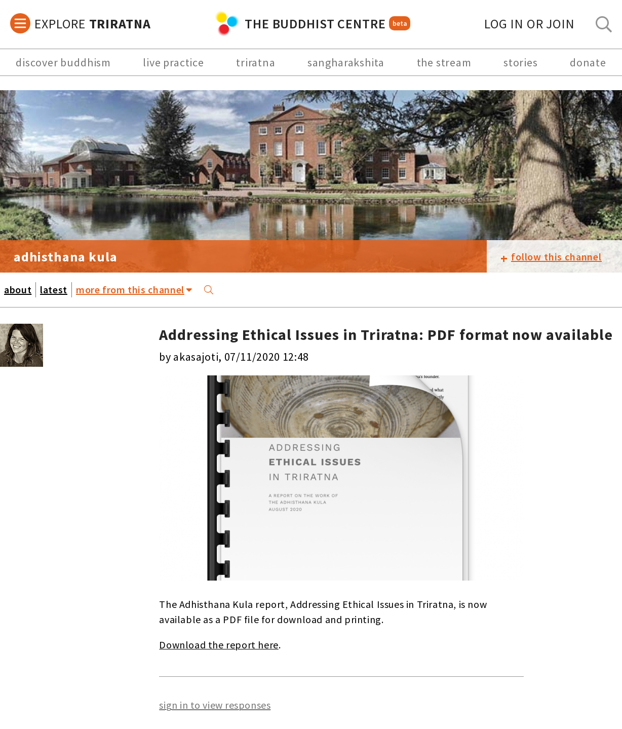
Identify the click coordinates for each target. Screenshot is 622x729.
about (17, 289)
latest (53, 289)
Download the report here (218, 644)
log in (529, 23)
